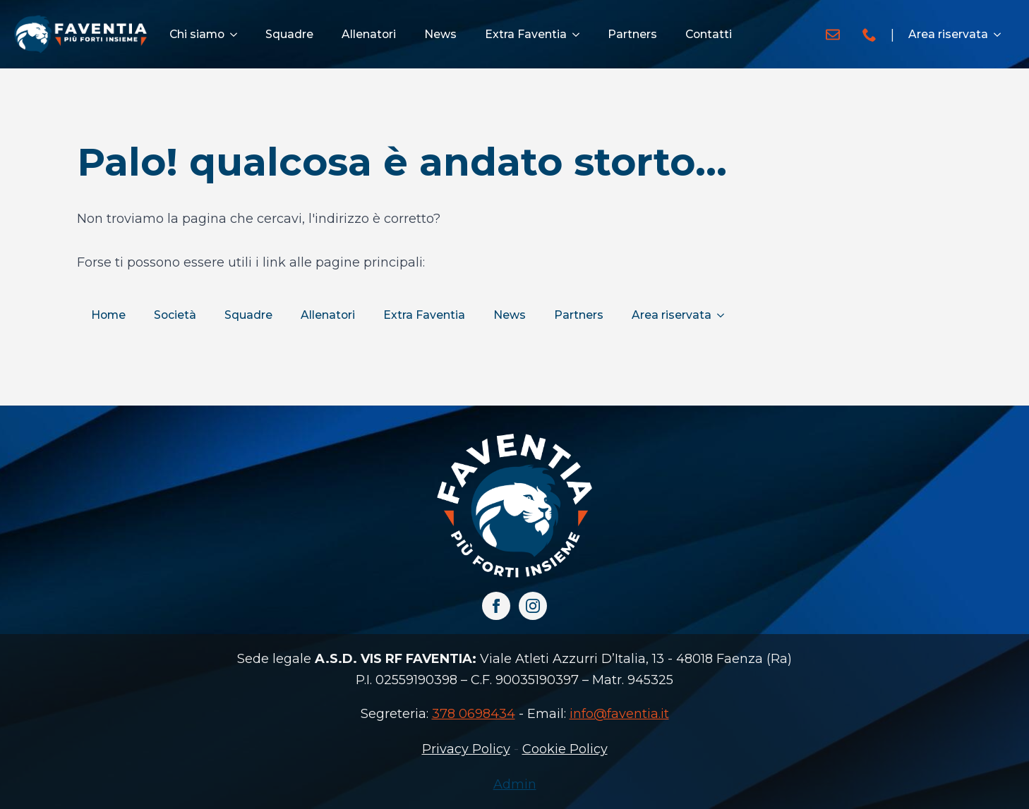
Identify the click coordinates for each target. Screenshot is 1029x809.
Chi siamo (196, 34)
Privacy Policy (466, 749)
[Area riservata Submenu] (1001, 34)
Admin (514, 784)
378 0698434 (473, 714)
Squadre (289, 34)
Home (108, 315)
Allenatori (369, 34)
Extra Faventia (526, 34)
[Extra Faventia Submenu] (580, 34)
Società (175, 315)
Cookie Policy (565, 749)
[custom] (833, 34)
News (440, 34)
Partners (632, 34)
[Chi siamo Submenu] (237, 34)
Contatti (708, 34)
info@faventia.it (619, 714)
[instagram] (533, 606)
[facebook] (496, 606)
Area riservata (948, 34)
